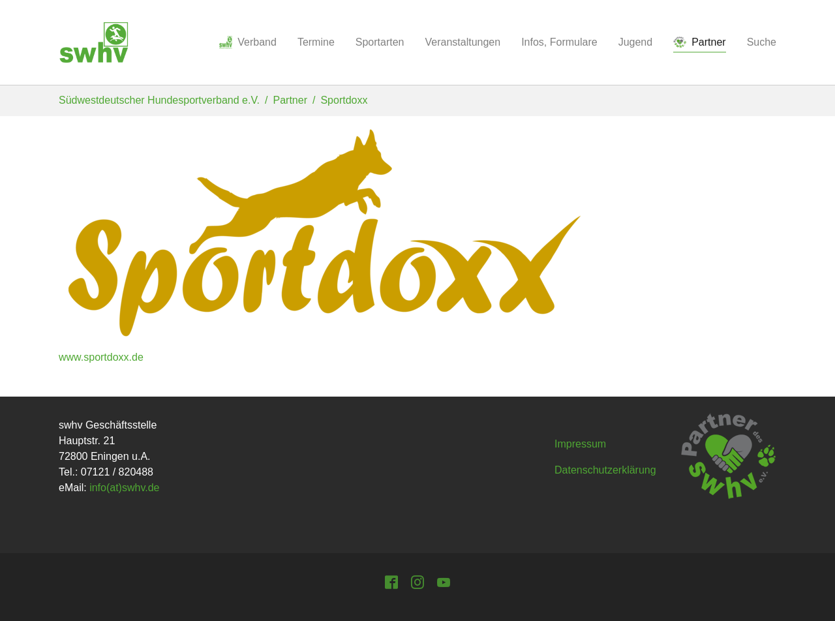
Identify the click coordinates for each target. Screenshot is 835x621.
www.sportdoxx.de (101, 357)
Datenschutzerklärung (605, 470)
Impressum (580, 443)
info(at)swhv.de (124, 487)
